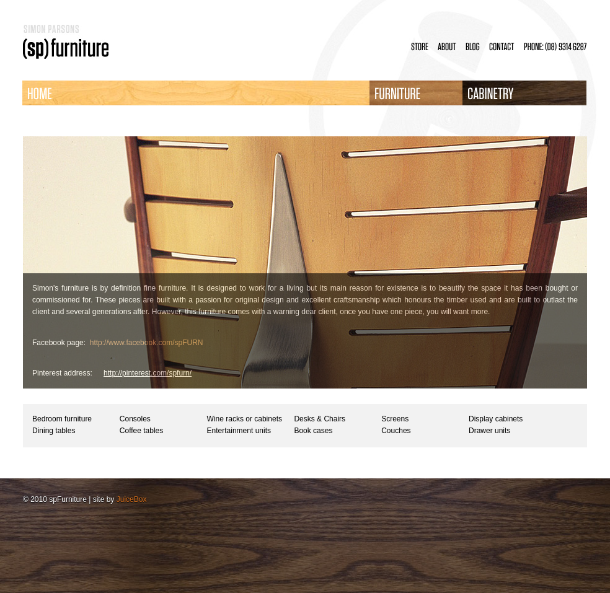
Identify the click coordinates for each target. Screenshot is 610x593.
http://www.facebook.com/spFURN (146, 342)
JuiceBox (132, 499)
